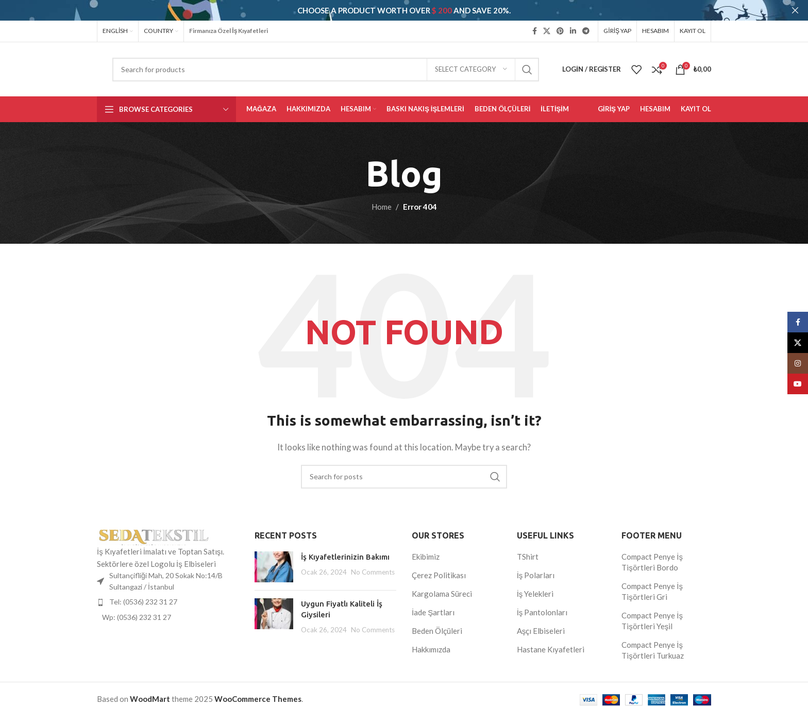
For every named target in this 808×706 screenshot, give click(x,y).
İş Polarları (536, 575)
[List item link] (168, 602)
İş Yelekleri (535, 593)
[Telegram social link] (586, 31)
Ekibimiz (426, 556)
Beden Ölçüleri (437, 630)
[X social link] (546, 31)
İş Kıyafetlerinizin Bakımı (345, 556)
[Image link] (153, 536)
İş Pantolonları (542, 612)
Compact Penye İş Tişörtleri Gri (652, 591)
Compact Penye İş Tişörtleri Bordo (652, 562)
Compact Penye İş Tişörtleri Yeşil (652, 621)
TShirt (527, 556)
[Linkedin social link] (573, 31)
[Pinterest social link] (560, 31)
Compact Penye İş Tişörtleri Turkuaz (652, 650)
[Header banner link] (388, 10)
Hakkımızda (431, 649)
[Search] (325, 69)
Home (382, 206)
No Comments (373, 572)
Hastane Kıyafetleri (550, 649)
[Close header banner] (795, 10)
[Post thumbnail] (274, 566)
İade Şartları (433, 612)
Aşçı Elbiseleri (541, 630)
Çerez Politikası (439, 575)
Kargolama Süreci (442, 593)
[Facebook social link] (534, 31)
